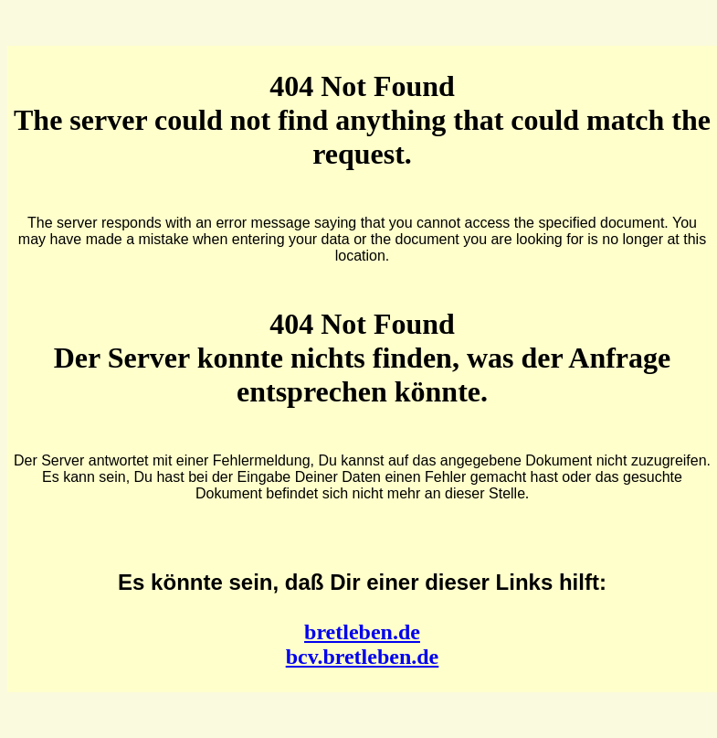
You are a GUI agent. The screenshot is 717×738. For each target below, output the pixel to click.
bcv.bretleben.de (362, 656)
